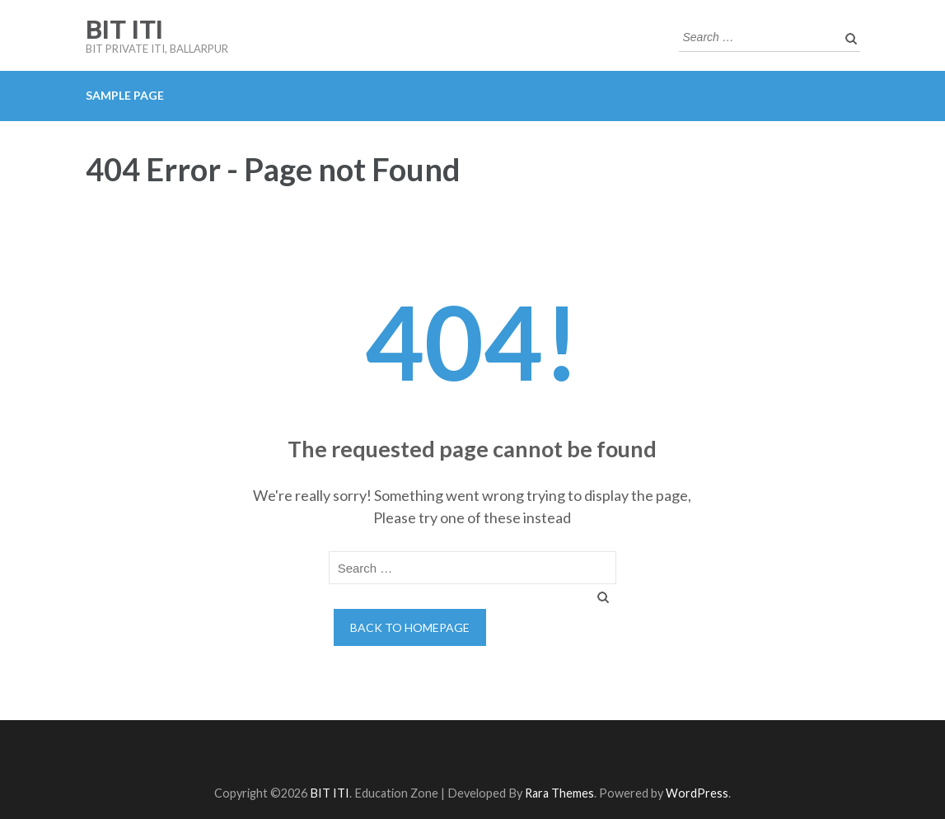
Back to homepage (410, 627)
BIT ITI (124, 29)
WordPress (697, 793)
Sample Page (125, 95)
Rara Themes (559, 793)
